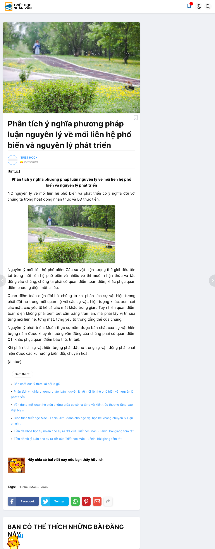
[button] (198, 6)
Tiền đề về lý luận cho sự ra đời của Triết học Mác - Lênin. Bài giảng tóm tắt (68, 439)
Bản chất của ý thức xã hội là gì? (37, 384)
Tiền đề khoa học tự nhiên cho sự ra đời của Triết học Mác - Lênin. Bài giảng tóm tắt (74, 431)
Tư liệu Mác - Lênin (33, 487)
